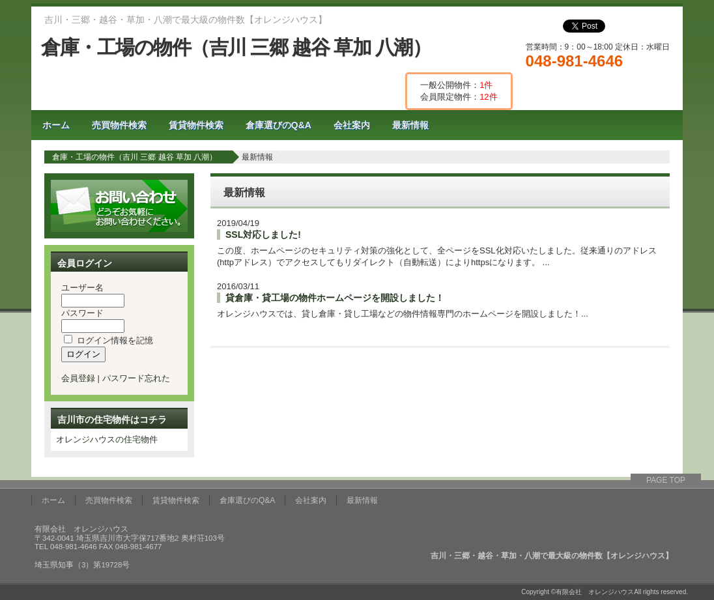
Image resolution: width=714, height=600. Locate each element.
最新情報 (410, 125)
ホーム (56, 125)
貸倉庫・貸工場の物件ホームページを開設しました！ (334, 298)
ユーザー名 (82, 288)
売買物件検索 (119, 125)
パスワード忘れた (136, 378)
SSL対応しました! (263, 234)
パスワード (82, 313)
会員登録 (78, 378)
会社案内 (352, 125)
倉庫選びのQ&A (278, 125)
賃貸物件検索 (196, 125)
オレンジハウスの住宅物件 (107, 439)
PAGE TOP (665, 480)
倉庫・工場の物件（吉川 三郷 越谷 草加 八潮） (236, 47)
